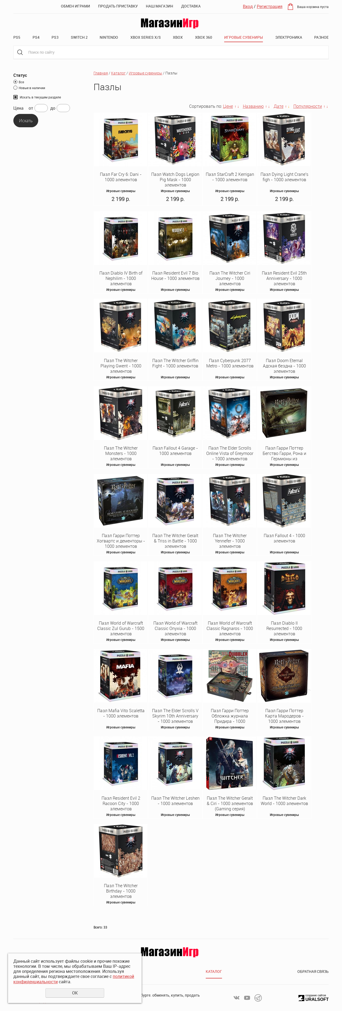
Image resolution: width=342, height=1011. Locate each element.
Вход (248, 6)
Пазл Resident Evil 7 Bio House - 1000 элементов (175, 275)
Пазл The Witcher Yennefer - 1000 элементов (230, 541)
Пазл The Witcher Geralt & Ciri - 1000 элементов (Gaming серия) (230, 803)
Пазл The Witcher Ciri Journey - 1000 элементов (229, 278)
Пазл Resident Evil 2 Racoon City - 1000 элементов (121, 803)
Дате (278, 106)
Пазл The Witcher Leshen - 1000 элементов (175, 800)
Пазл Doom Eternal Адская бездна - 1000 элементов (284, 366)
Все (21, 82)
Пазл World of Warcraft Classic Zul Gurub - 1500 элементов (120, 628)
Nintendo (109, 37)
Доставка (191, 6)
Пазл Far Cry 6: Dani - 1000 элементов (121, 177)
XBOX (178, 37)
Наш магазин (159, 6)
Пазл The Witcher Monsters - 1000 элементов (121, 453)
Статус (20, 75)
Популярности (307, 106)
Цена (18, 108)
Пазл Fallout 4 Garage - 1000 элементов (175, 450)
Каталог (118, 73)
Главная (101, 73)
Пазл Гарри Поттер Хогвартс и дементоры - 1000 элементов (121, 541)
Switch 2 (79, 37)
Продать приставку (118, 6)
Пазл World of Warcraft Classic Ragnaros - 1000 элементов (230, 628)
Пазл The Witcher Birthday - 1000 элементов (121, 891)
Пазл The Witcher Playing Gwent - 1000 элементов (120, 366)
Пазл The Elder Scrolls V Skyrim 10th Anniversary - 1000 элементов (175, 716)
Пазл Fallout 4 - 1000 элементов (284, 538)
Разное (321, 37)
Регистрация (269, 6)
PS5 (16, 37)
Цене (228, 106)
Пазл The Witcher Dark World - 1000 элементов (284, 800)
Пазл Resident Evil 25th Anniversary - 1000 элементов (284, 278)
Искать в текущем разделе (40, 97)
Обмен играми (75, 6)
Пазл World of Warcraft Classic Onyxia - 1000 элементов (175, 628)
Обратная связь (313, 971)
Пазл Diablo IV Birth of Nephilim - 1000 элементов (120, 278)
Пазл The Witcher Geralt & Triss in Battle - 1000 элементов (175, 541)
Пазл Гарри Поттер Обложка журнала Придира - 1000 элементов (230, 718)
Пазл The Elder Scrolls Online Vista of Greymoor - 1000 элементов (229, 453)
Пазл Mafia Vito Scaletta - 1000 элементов (121, 713)
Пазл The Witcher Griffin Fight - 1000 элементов (175, 363)
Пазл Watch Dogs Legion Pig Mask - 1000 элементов (175, 180)
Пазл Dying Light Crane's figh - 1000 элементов (284, 177)
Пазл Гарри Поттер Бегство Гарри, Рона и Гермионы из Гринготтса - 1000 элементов (284, 458)
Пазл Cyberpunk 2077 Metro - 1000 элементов (230, 363)
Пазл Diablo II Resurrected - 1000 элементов (284, 628)
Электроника (288, 37)
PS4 (36, 37)
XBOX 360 (203, 37)
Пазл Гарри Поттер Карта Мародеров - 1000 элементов (284, 716)
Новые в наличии (32, 88)
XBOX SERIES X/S (145, 37)
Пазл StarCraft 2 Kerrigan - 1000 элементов (230, 177)
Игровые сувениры (243, 37)
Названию (253, 106)
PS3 (55, 37)
